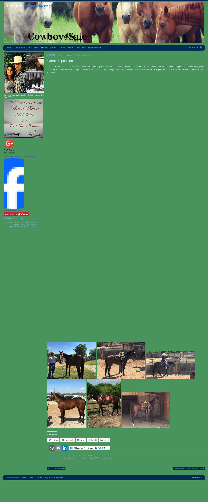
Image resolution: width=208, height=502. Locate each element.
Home (8, 47)
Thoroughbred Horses (28, 224)
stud (105, 458)
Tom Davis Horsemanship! (88, 47)
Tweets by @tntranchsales (14, 218)
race (100, 458)
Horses (11, 223)
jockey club (87, 458)
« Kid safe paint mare (56, 468)
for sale (67, 458)
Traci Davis (14, 6)
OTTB (95, 458)
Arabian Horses (14, 226)
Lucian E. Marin (27, 478)
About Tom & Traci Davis (26, 47)
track (110, 458)
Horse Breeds (20, 223)
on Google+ (9, 153)
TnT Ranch (9, 150)
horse (80, 458)
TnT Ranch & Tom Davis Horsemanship (19, 157)
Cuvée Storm (69, 67)
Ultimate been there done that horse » (189, 468)
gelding (74, 458)
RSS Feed (193, 47)
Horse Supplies (13, 224)
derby (61, 458)
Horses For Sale (49, 47)
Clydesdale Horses (28, 226)
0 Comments (82, 55)
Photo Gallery (66, 47)
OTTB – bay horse (59, 55)
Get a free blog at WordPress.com (50, 478)
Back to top (195, 478)
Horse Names (30, 223)
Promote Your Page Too (13, 210)
